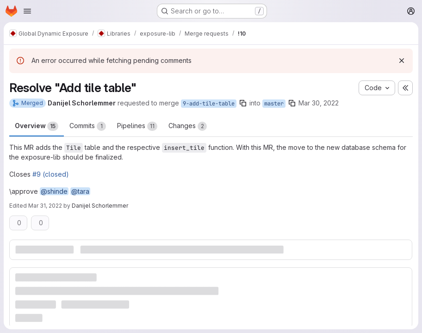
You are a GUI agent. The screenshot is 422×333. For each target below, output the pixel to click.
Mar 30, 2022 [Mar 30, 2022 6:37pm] (318, 103)
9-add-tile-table (209, 103)
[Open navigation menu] (27, 11)
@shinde (54, 191)
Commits (87, 126)
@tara (80, 191)
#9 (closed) (50, 174)
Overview (36, 126)
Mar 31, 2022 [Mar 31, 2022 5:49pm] (45, 205)
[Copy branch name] (242, 103)
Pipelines (137, 126)
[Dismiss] (401, 60)
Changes (187, 126)
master (274, 103)
